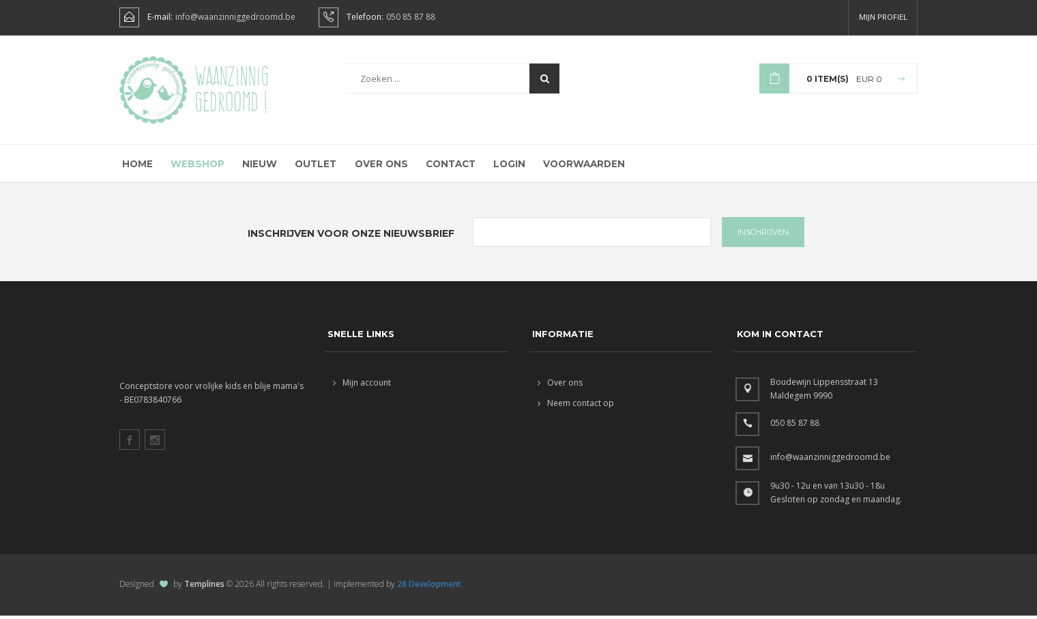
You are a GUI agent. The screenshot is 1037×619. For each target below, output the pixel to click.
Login (505, 165)
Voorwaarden (580, 165)
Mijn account (362, 386)
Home (135, 165)
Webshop (194, 165)
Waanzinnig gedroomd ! (231, 88)
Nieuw (255, 165)
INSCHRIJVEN (763, 235)
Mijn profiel (883, 17)
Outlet (311, 165)
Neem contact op (576, 406)
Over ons (377, 165)
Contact (446, 165)
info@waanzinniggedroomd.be (235, 17)
